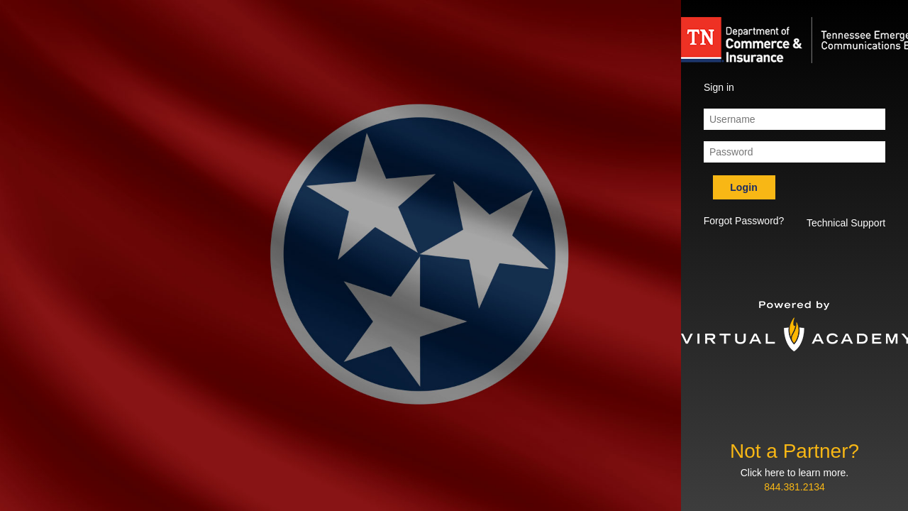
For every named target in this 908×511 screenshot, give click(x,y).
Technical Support (846, 223)
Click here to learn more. (795, 472)
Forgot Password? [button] (744, 220)
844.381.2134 (794, 487)
